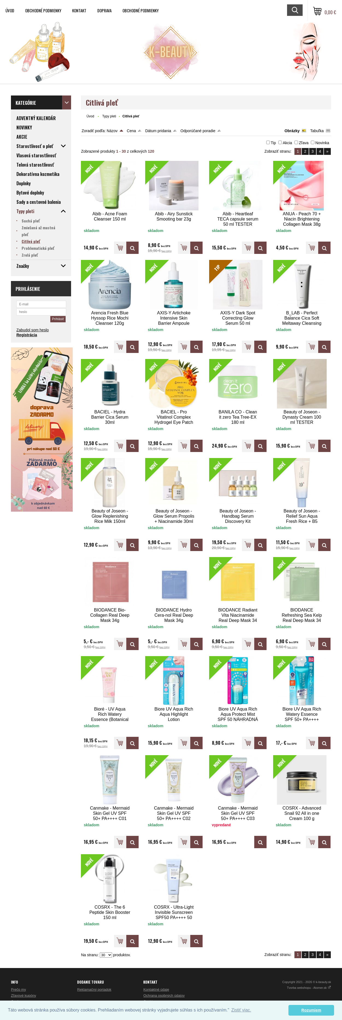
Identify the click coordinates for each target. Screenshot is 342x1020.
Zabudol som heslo (32, 330)
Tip (273, 143)
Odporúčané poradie (197, 131)
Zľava (303, 143)
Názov (112, 131)
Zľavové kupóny (23, 995)
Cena (131, 131)
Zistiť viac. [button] (241, 1010)
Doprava (104, 10)
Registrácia (26, 335)
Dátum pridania (158, 131)
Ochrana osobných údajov (164, 995)
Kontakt (79, 10)
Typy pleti (109, 116)
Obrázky (292, 131)
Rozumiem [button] (311, 1010)
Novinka (322, 143)
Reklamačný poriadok (94, 989)
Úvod (9, 10)
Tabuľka (317, 131)
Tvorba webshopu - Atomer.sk (309, 987)
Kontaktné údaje (156, 989)
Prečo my (18, 989)
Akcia (287, 143)
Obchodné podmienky (43, 10)
